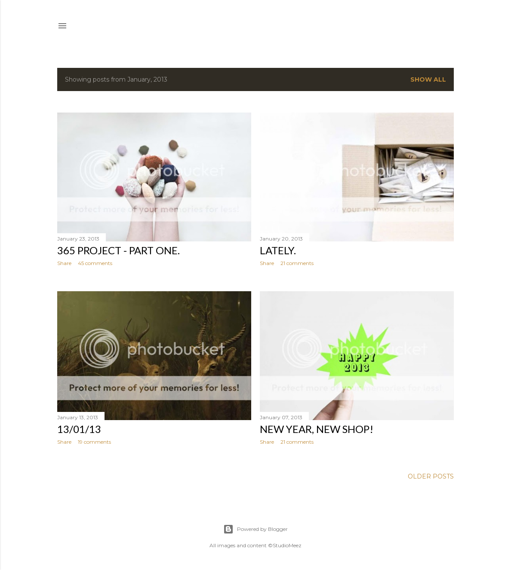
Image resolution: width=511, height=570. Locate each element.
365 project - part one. (118, 250)
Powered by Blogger (255, 529)
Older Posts (431, 476)
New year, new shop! (316, 429)
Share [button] (64, 263)
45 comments (95, 263)
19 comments (94, 442)
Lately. (278, 250)
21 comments (297, 263)
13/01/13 (79, 429)
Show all (428, 79)
